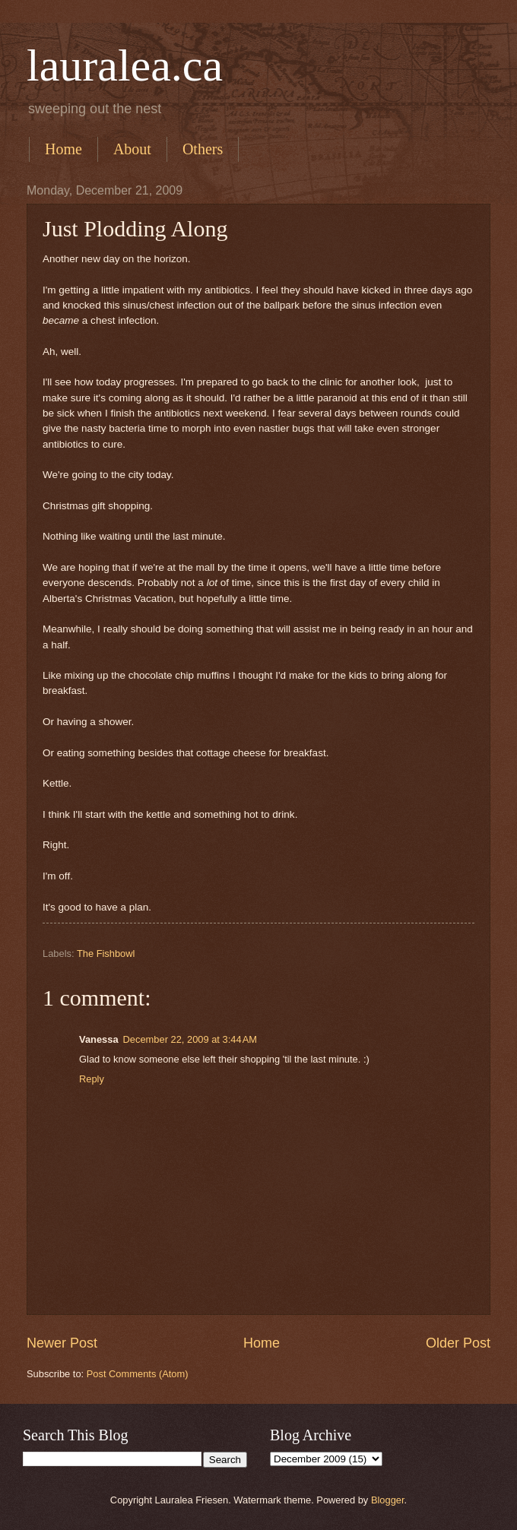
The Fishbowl (106, 953)
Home (63, 149)
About (132, 149)
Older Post (458, 1343)
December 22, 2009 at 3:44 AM (190, 1039)
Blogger (387, 1500)
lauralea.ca (125, 65)
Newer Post (62, 1343)
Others (202, 149)
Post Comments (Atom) (138, 1374)
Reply (91, 1079)
